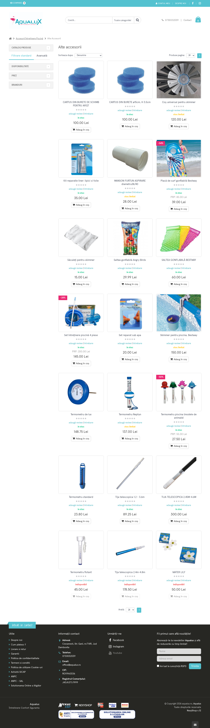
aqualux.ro (187, 704)
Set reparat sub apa (130, 335)
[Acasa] (10, 39)
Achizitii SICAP (18, 672)
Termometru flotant (81, 572)
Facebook (116, 640)
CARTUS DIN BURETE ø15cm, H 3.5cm (130, 102)
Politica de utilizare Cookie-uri (26, 667)
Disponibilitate (20, 66)
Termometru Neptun (130, 414)
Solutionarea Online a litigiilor (26, 686)
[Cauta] (137, 20)
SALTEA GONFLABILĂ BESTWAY (179, 260)
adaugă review (76, 114)
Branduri (17, 85)
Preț (14, 76)
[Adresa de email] (179, 659)
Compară (17, 3)
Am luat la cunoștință (173, 666)
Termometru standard (81, 497)
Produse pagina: (177, 55)
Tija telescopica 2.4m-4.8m (130, 572)
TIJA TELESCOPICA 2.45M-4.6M (178, 497)
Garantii (15, 654)
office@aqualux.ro (71, 665)
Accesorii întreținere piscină (29, 39)
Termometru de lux (81, 414)
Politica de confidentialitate (25, 658)
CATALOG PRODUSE (21, 48)
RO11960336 (68, 674)
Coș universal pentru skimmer (179, 102)
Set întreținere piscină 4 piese (81, 335)
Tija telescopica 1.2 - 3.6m (129, 497)
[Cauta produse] (88, 20)
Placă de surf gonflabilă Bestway (179, 181)
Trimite (195, 666)
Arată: (121, 610)
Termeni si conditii (20, 663)
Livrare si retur (18, 649)
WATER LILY (178, 572)
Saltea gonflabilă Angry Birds (130, 260)
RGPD (183, 666)
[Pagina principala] (26, 20)
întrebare (88, 114)
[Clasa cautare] (123, 20)
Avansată (42, 55)
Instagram (116, 646)
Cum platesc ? (18, 645)
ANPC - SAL (17, 681)
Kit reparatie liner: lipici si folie (81, 181)
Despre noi (180, 4)
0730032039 (172, 20)
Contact (188, 20)
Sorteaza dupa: (65, 55)
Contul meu (163, 3)
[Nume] (179, 651)
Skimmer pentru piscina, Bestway (178, 335)
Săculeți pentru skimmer (81, 260)
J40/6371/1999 (70, 682)
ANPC (14, 676)
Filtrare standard (21, 55)
